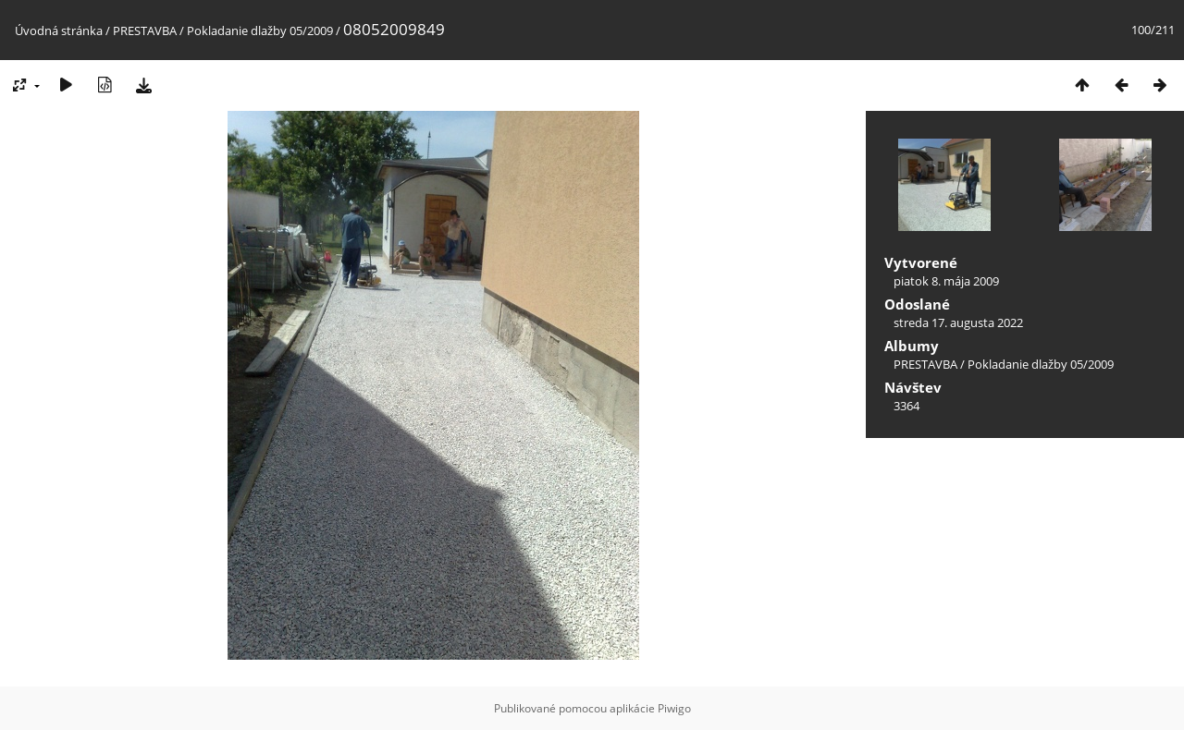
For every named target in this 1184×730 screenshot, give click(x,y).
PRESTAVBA (146, 30)
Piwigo (674, 708)
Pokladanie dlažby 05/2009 (260, 30)
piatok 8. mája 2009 (946, 281)
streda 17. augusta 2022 (958, 322)
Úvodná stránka (59, 30)
